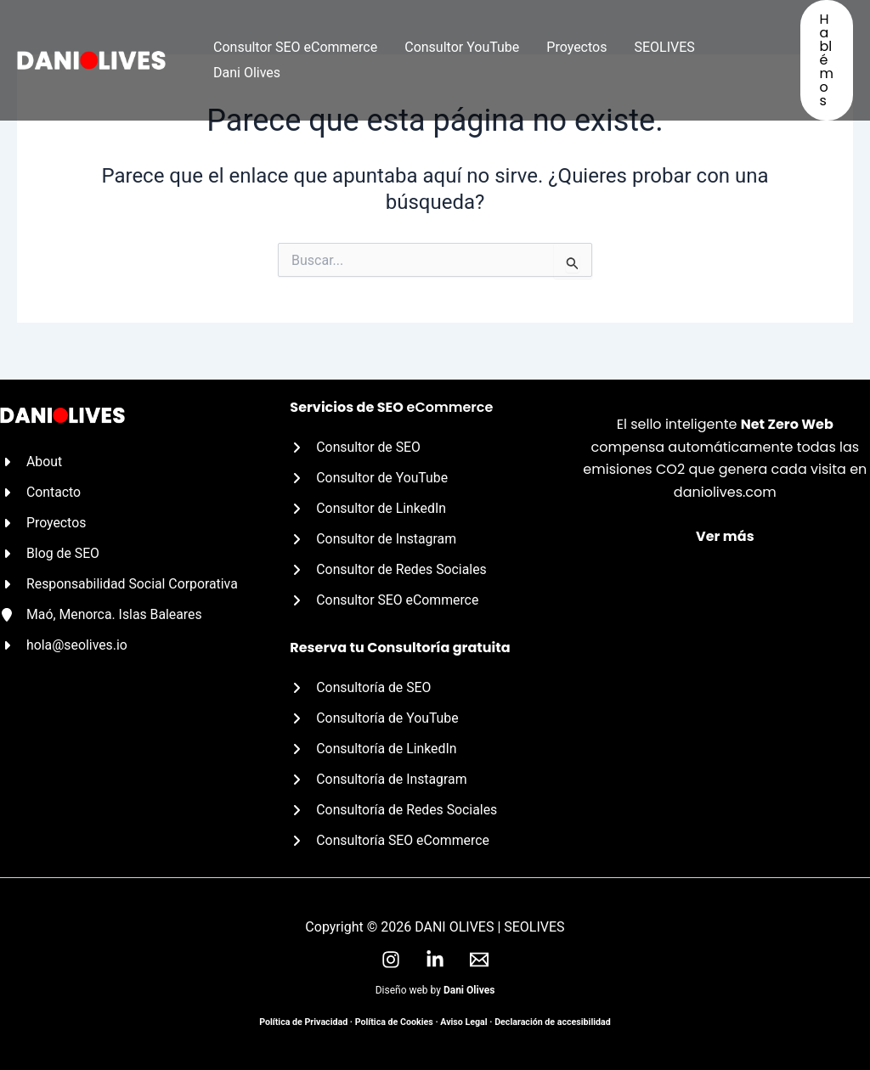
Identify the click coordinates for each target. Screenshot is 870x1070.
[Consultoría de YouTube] (375, 717)
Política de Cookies (394, 1022)
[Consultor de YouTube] (369, 476)
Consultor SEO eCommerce (295, 47)
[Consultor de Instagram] (374, 538)
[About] (31, 459)
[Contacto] (41, 490)
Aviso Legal (463, 1022)
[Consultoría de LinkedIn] (374, 748)
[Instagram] (390, 959)
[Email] (479, 959)
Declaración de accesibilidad (552, 1022)
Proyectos (576, 47)
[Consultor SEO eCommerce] (385, 599)
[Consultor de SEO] (355, 444)
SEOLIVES (664, 47)
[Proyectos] (43, 521)
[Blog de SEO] (50, 551)
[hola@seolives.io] (64, 645)
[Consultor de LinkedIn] (368, 506)
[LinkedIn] (435, 959)
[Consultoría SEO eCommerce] (390, 841)
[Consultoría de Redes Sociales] (394, 810)
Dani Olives (246, 73)
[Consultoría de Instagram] (379, 779)
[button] (826, 60)
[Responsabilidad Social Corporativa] (120, 583)
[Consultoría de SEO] (361, 686)
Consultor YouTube (461, 47)
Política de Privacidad (303, 1022)
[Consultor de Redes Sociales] (389, 568)
